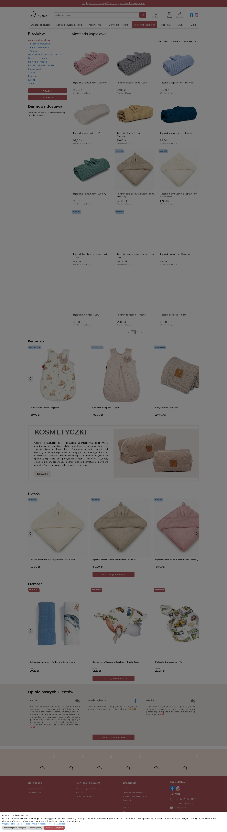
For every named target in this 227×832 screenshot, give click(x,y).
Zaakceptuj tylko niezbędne (15, 828)
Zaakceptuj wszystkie (54, 828)
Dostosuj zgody (36, 828)
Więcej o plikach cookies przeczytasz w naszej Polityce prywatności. (34, 824)
